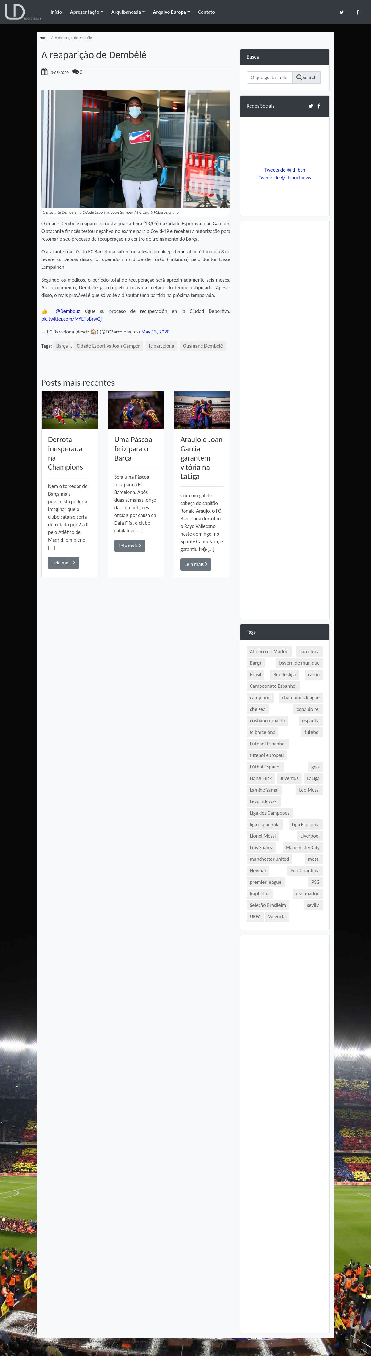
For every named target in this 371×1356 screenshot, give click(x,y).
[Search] (269, 77)
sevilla (313, 905)
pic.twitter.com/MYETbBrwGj (71, 319)
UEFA (255, 917)
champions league (301, 697)
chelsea (258, 709)
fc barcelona (161, 346)
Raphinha (259, 894)
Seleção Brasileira (268, 905)
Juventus (289, 778)
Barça (62, 346)
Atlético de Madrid (269, 651)
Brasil (255, 674)
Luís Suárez (261, 847)
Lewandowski (264, 801)
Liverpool (310, 836)
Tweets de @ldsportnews (285, 178)
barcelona (309, 651)
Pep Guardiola (305, 870)
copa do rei (308, 709)
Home (44, 38)
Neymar (258, 870)
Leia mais (63, 562)
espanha (311, 721)
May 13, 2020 (155, 332)
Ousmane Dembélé (203, 346)
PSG (315, 882)
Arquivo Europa (169, 12)
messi (314, 859)
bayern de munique (299, 663)
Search (306, 77)
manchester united (269, 859)
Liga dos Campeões (270, 813)
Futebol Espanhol (268, 744)
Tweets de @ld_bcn (284, 170)
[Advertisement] (135, 668)
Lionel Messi (263, 836)
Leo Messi (309, 790)
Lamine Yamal (264, 790)
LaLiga (313, 778)
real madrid (308, 894)
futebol (312, 732)
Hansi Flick (261, 778)
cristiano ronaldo (267, 721)
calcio (314, 674)
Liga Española (306, 824)
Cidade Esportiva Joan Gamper (108, 346)
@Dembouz (68, 311)
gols (315, 767)
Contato (206, 12)
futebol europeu (267, 755)
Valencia (276, 917)
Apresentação (84, 12)
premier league (266, 882)
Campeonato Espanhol (273, 686)
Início (56, 12)
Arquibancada (126, 12)
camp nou (260, 697)
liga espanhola (265, 824)
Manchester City (303, 847)
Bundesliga (284, 674)
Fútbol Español (265, 767)
